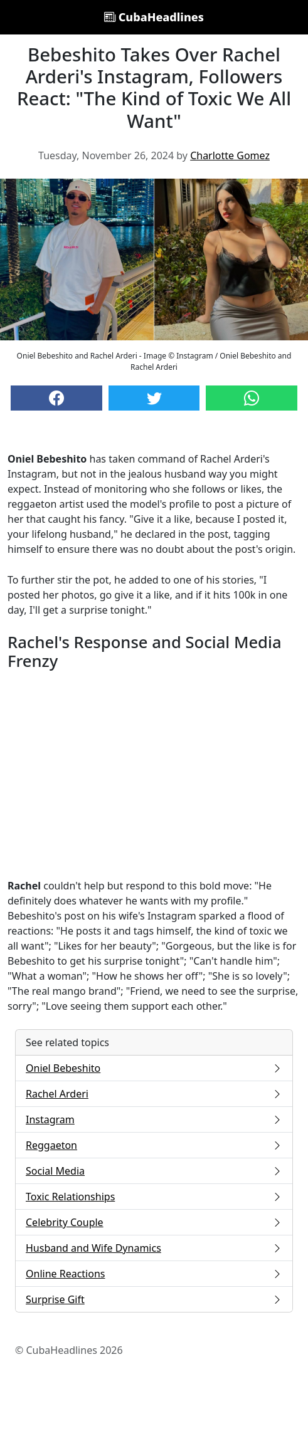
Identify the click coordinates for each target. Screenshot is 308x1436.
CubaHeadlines (154, 16)
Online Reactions (154, 1273)
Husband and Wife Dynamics (154, 1247)
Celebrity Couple (154, 1222)
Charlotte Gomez (230, 155)
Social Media (154, 1170)
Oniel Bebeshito (154, 1068)
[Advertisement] (154, 774)
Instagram (154, 1119)
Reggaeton (154, 1145)
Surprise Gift (154, 1299)
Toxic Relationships (154, 1196)
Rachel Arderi (154, 1093)
